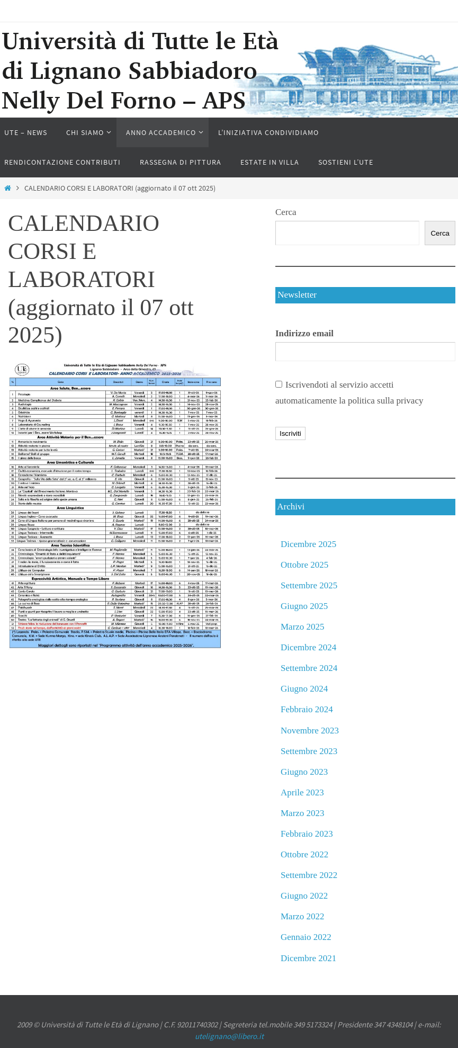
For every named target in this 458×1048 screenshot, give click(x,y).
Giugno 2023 (304, 772)
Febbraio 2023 (307, 834)
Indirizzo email (304, 333)
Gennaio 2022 (306, 937)
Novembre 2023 (310, 730)
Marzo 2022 (303, 916)
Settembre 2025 (309, 585)
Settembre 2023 (309, 751)
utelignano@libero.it (229, 1036)
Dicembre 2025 (308, 544)
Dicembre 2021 (308, 958)
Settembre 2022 (309, 875)
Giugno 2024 (304, 689)
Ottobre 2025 (304, 565)
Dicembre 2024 (308, 647)
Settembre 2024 (309, 668)
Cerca (286, 212)
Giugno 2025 (304, 606)
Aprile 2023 (302, 792)
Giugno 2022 (304, 896)
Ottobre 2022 (304, 854)
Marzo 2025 (303, 627)
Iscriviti (290, 433)
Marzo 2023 (303, 813)
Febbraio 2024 (307, 709)
